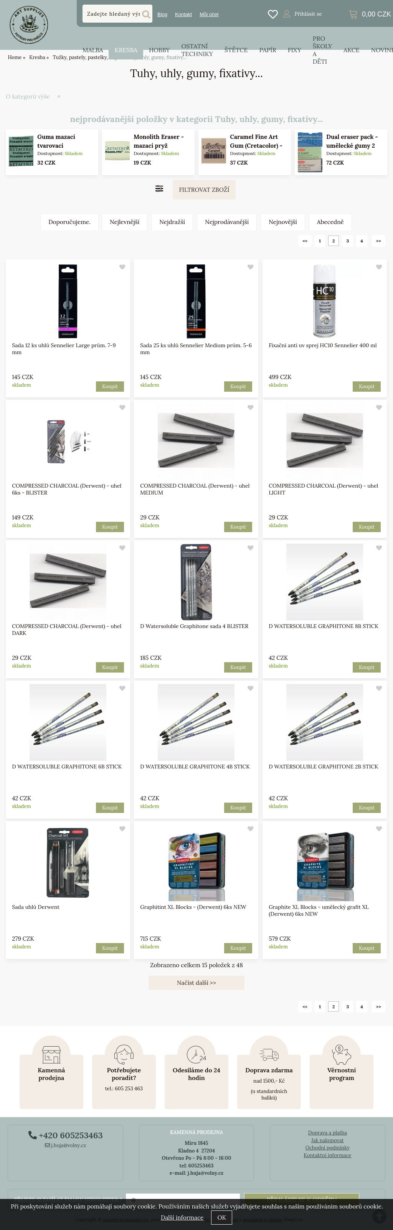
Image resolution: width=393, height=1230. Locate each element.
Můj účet (209, 14)
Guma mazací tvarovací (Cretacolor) (56, 145)
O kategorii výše (28, 96)
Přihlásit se (308, 13)
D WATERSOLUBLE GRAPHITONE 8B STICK (323, 626)
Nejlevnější (124, 222)
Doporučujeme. (69, 222)
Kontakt (183, 14)
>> (378, 241)
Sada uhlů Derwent (35, 907)
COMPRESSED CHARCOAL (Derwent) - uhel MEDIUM (195, 489)
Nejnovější (283, 222)
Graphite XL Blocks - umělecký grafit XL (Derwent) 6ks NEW (319, 910)
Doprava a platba (327, 1132)
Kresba (125, 50)
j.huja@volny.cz (65, 1145)
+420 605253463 (65, 1135)
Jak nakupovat (327, 1140)
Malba (93, 50)
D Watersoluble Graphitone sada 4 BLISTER (194, 626)
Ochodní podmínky (327, 1147)
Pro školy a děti (322, 50)
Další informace (182, 1217)
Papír (267, 50)
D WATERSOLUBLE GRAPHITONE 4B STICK (195, 766)
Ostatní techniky (197, 50)
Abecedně (330, 222)
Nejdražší (172, 222)
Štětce (236, 50)
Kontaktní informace (327, 1155)
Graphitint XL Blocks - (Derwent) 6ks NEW (193, 907)
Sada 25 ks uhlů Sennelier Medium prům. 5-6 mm (196, 349)
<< (304, 241)
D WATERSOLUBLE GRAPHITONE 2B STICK (323, 766)
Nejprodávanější (227, 222)
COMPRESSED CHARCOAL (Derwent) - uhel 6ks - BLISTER (66, 489)
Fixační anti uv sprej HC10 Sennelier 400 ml (322, 345)
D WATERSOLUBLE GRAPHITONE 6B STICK (67, 766)
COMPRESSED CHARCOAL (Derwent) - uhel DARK (66, 629)
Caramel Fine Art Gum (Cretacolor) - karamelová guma (256, 145)
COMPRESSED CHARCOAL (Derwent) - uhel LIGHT (323, 489)
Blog (162, 14)
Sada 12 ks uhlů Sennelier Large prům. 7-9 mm (64, 349)
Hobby (159, 50)
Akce (351, 50)
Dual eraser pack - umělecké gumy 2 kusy (352, 145)
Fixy (294, 50)
